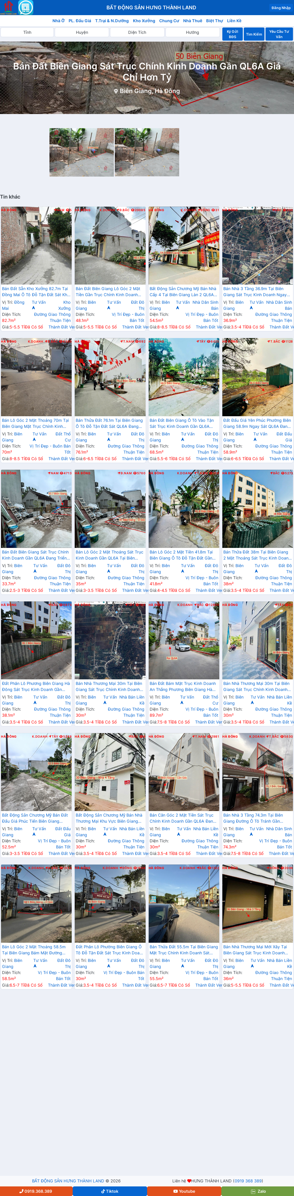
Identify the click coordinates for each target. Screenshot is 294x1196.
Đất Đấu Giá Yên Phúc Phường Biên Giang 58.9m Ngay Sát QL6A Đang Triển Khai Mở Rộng (257, 424)
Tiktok (109, 1191)
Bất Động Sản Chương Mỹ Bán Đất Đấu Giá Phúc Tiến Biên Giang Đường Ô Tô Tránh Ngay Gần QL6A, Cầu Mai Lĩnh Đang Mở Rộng (36, 819)
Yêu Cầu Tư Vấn (279, 34)
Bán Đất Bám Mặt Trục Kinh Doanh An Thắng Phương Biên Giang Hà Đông (183, 687)
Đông (204, 210)
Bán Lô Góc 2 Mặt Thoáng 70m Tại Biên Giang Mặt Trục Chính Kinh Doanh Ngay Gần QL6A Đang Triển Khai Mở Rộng (35, 424)
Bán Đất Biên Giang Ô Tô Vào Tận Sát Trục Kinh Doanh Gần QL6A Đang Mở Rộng (182, 424)
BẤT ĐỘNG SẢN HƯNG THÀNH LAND (68, 1180)
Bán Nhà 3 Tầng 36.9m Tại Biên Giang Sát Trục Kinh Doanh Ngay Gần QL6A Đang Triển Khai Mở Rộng (255, 292)
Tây (201, 341)
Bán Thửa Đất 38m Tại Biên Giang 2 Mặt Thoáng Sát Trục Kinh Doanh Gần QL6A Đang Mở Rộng (257, 555)
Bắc (277, 210)
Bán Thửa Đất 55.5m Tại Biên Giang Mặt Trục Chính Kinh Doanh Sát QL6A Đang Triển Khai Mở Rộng (184, 950)
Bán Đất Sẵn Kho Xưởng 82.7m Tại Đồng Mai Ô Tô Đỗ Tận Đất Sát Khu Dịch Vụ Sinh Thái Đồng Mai (35, 292)
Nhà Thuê (192, 20)
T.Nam (127, 341)
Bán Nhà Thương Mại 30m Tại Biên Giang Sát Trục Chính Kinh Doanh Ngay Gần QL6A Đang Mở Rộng (109, 687)
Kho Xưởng (144, 20)
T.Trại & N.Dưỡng (112, 20)
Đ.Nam (125, 473)
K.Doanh (107, 210)
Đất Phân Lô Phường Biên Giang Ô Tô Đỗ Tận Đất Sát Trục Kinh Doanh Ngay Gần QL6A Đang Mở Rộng (110, 950)
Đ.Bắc (122, 210)
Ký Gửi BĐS (232, 34)
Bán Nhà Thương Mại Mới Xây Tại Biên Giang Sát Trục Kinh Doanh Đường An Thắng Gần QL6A (255, 950)
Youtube (184, 1191)
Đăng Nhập (281, 8)
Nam (59, 210)
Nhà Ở (58, 20)
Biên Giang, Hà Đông (150, 91)
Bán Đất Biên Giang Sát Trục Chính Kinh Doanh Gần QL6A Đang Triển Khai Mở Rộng (35, 555)
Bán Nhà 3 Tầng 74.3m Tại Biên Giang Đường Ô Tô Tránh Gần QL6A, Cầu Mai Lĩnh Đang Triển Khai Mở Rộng (253, 819)
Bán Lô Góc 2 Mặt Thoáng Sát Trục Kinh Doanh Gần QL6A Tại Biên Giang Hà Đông (109, 555)
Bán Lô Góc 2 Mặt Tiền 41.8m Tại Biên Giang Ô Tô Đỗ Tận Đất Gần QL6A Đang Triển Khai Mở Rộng (181, 555)
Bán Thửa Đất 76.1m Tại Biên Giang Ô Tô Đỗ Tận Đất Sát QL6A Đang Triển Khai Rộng (109, 424)
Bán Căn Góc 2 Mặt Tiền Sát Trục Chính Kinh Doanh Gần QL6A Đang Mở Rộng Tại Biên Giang (183, 819)
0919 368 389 (248, 1180)
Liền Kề (234, 20)
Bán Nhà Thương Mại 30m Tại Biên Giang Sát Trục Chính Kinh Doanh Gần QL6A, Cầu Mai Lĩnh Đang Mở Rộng (256, 687)
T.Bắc (273, 341)
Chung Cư (169, 20)
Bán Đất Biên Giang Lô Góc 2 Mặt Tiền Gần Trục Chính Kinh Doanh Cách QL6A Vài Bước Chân (108, 292)
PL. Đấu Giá (80, 20)
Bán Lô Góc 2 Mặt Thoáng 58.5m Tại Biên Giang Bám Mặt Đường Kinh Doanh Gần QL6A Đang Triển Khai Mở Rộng (34, 950)
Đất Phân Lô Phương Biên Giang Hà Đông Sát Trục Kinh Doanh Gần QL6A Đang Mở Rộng (36, 687)
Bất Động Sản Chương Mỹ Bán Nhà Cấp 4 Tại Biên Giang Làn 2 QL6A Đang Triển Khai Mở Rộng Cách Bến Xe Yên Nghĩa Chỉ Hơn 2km (183, 292)
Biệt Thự (214, 20)
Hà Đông (9, 210)
